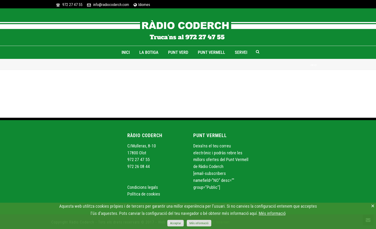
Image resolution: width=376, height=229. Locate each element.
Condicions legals (142, 187)
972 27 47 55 (72, 4)
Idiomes (142, 4)
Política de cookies (143, 193)
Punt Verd (178, 52)
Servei (241, 52)
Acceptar (175, 223)
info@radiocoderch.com (111, 4)
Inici (126, 52)
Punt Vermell (211, 52)
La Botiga (149, 52)
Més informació (272, 213)
